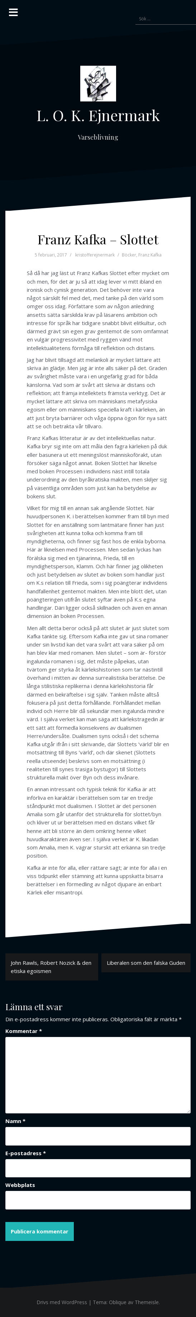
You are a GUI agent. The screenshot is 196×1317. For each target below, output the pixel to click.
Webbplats (20, 1184)
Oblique (117, 1302)
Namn (15, 1120)
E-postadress (25, 1153)
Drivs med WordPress (62, 1302)
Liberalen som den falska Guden (146, 962)
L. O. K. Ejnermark (98, 115)
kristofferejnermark (95, 255)
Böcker (129, 255)
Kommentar (23, 1030)
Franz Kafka (150, 255)
